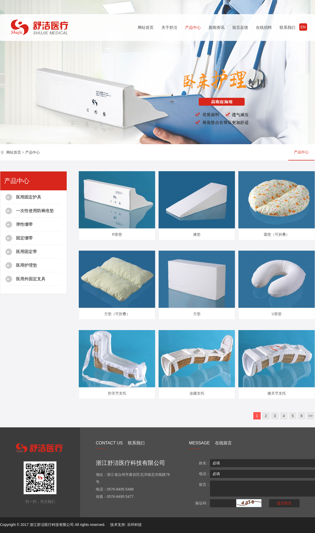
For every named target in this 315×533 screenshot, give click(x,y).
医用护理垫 (21, 265)
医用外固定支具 (25, 279)
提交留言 (284, 503)
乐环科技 (134, 525)
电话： (204, 474)
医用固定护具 (23, 197)
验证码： (202, 503)
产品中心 (193, 27)
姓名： (204, 463)
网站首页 (146, 27)
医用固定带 (21, 252)
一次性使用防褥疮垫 (30, 211)
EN (303, 27)
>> (310, 416)
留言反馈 (240, 27)
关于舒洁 (169, 27)
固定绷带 (19, 238)
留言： (204, 484)
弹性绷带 (19, 224)
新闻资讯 (216, 27)
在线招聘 (264, 27)
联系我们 (287, 27)
